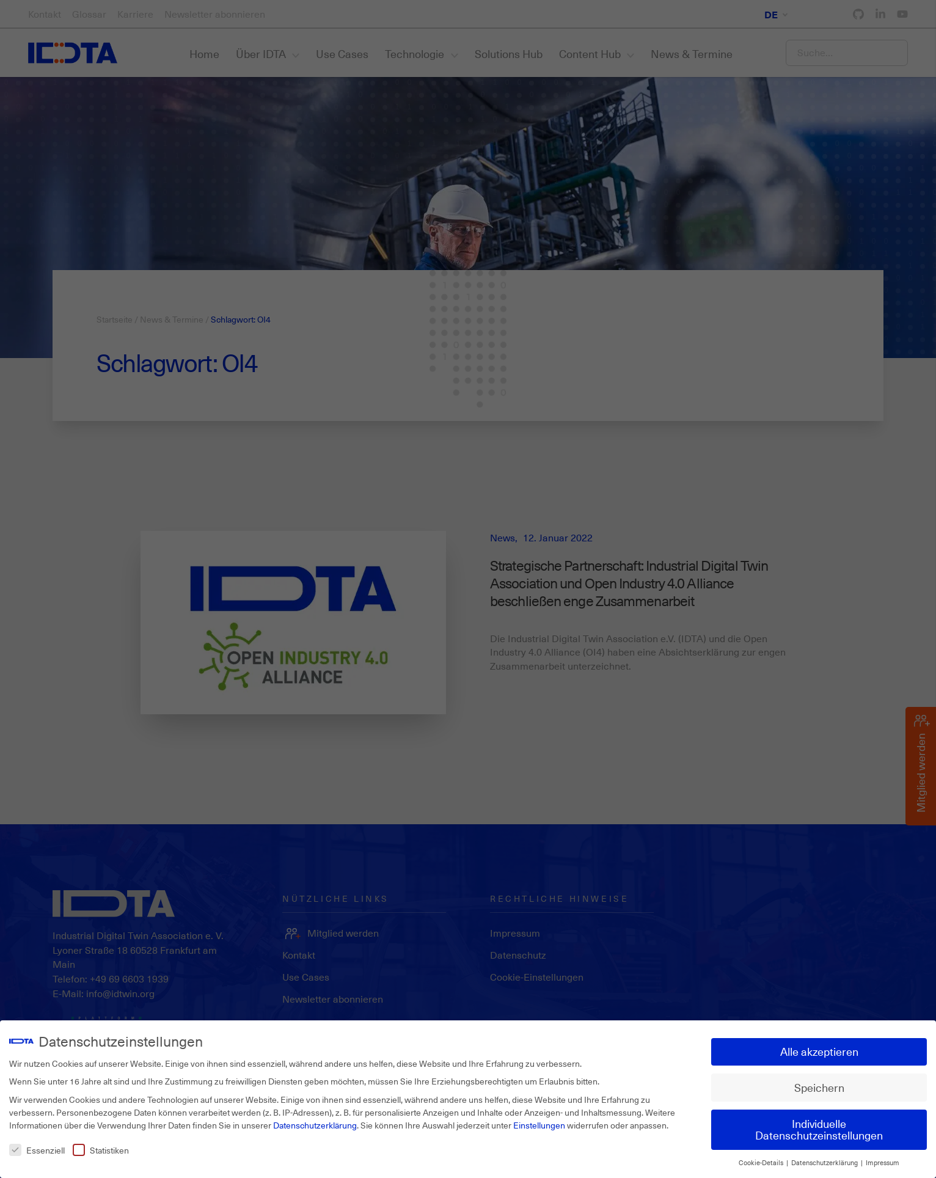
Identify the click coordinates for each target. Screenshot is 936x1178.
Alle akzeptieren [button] (819, 1051)
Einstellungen (539, 1125)
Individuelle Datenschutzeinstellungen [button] (819, 1130)
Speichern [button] (819, 1088)
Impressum (882, 1163)
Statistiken (101, 1150)
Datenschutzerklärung (315, 1125)
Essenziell (37, 1150)
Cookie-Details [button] (762, 1163)
